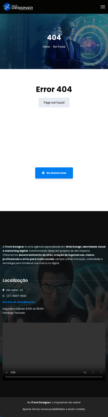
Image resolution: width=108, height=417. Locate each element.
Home (46, 46)
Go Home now (54, 173)
